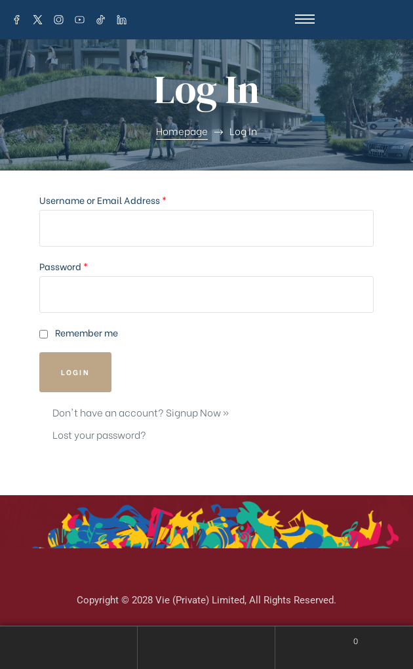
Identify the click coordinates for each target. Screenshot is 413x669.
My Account (69, 647)
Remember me (78, 332)
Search (206, 647)
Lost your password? (99, 434)
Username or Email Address (103, 200)
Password (63, 266)
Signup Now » (197, 412)
